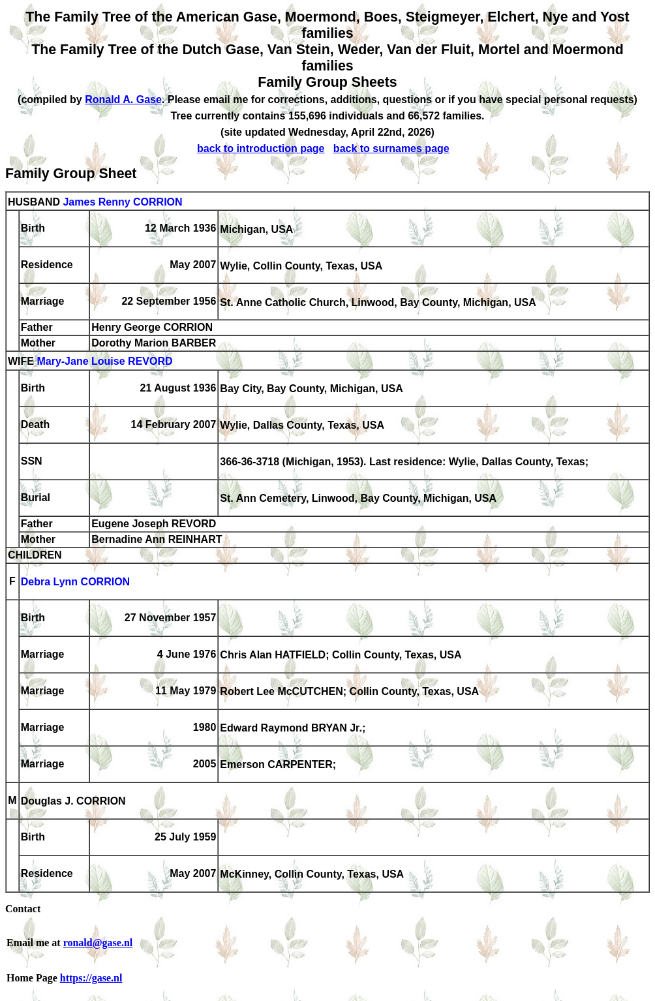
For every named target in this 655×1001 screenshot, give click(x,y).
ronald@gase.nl (98, 942)
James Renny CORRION (122, 202)
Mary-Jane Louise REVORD (104, 361)
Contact (22, 908)
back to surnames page (391, 148)
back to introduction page (261, 148)
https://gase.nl (91, 977)
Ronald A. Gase (123, 99)
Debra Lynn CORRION (75, 582)
